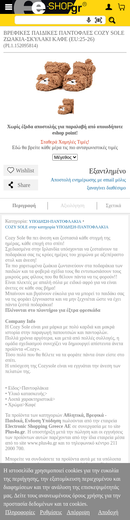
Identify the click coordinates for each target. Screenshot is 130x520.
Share (18, 184)
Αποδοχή (108, 512)
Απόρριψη (78, 512)
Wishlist (20, 170)
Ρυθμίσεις (51, 512)
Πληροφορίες (20, 512)
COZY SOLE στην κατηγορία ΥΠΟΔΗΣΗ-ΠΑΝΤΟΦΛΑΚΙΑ (57, 227)
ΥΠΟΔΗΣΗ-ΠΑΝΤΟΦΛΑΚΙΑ (55, 221)
